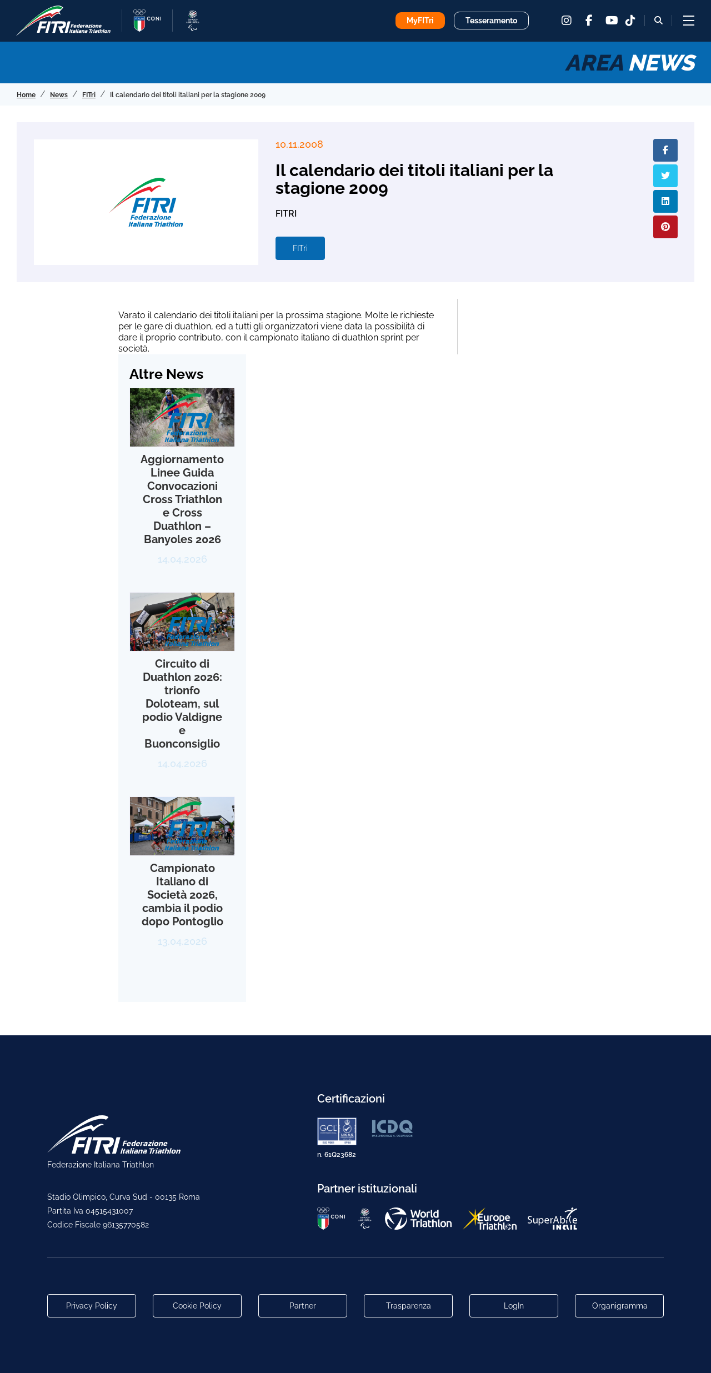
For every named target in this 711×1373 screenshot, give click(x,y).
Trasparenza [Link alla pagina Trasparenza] (408, 1305)
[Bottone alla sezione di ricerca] (658, 20)
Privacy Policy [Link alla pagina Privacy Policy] (91, 1305)
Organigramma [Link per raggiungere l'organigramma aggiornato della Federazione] (620, 1305)
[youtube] (611, 20)
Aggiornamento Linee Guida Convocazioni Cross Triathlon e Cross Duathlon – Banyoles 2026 (182, 499)
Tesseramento (491, 20)
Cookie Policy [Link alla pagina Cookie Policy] (197, 1305)
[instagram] (566, 20)
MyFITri (420, 20)
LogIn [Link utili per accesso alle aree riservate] (514, 1305)
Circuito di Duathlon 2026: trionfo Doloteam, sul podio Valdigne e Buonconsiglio (182, 703)
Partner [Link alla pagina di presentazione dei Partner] (302, 1305)
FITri (300, 248)
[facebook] (588, 20)
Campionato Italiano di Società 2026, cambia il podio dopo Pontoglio (182, 894)
